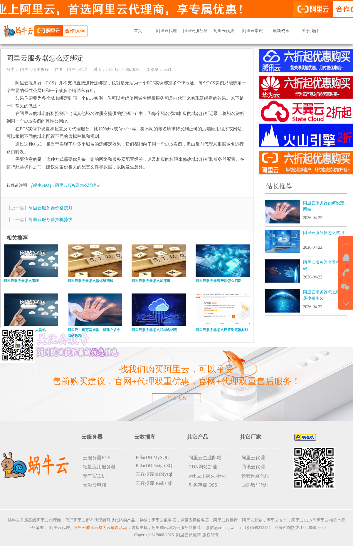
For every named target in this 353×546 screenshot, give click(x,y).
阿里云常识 (252, 31)
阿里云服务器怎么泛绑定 (77, 185)
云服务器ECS (96, 457)
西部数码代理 (255, 484)
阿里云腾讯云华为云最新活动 (100, 527)
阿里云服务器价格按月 (50, 208)
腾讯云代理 (253, 466)
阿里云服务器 (195, 31)
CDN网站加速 (203, 466)
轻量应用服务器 (99, 466)
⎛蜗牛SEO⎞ (41, 185)
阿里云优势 (224, 31)
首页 (138, 31)
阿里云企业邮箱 (205, 457)
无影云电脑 (94, 484)
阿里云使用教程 (34, 69)
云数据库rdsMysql (154, 474)
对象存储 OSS (203, 484)
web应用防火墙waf (208, 475)
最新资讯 (281, 31)
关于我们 (310, 31)
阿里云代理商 (188, 535)
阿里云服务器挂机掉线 (50, 219)
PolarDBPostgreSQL (155, 465)
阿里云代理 (166, 31)
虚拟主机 (139, 527)
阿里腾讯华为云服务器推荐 (176, 527)
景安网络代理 (255, 475)
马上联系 (176, 397)
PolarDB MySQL (152, 457)
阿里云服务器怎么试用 (323, 233)
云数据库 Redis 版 (154, 483)
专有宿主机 (94, 475)
